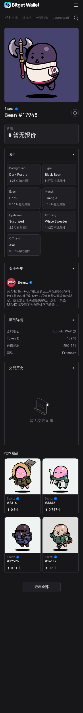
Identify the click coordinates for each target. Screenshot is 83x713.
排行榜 (26, 18)
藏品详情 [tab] (42, 320)
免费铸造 (42, 18)
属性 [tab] (42, 154)
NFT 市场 (11, 18)
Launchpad (61, 18)
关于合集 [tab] (42, 269)
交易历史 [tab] (42, 368)
